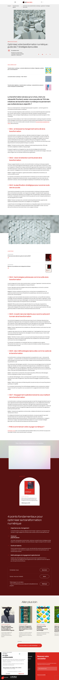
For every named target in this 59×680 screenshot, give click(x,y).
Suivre (44, 576)
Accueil (9, 5)
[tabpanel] (8, 621)
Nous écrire (44, 570)
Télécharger (44, 583)
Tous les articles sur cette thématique (28, 645)
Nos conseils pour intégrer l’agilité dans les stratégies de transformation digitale (7, 628)
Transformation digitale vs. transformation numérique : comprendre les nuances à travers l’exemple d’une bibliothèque (25, 85)
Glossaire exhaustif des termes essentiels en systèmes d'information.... (43, 634)
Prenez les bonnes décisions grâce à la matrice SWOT (19, 256)
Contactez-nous (11, 430)
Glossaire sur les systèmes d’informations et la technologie (42, 628)
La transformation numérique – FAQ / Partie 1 (17, 76)
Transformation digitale (16, 6)
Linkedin (30, 656)
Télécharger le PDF (25, 502)
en (43, 2)
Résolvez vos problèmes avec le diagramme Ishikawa (19, 267)
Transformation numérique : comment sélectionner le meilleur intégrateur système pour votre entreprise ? (26, 69)
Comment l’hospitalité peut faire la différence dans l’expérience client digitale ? (25, 628)
